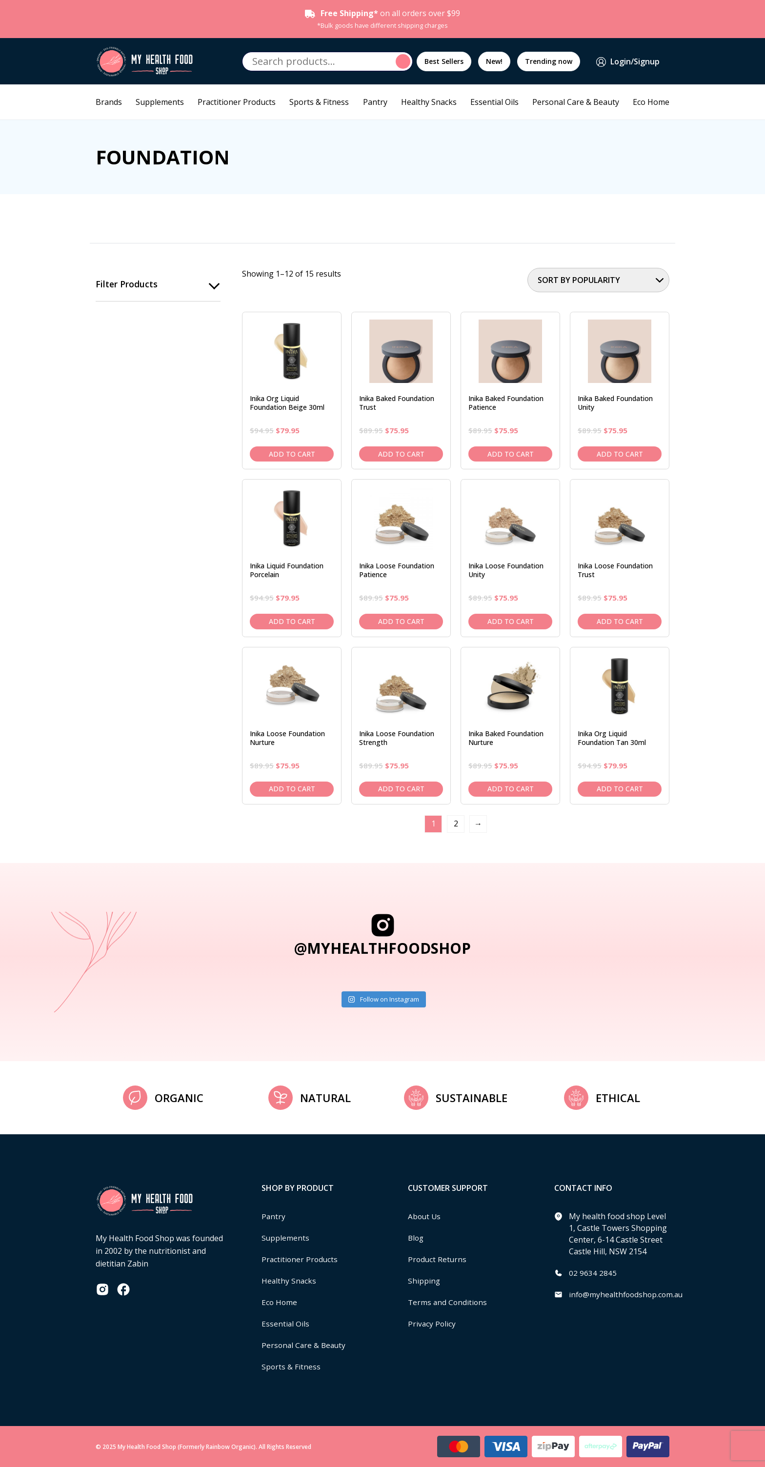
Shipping (424, 1280)
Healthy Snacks (429, 102)
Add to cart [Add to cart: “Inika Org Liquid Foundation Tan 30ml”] (620, 788)
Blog (416, 1237)
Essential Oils (494, 102)
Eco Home (651, 102)
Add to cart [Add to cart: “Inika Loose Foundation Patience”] (401, 621)
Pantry (375, 102)
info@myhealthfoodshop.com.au (628, 1294)
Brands (109, 102)
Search (404, 61)
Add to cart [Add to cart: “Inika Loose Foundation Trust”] (620, 621)
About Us (425, 1216)
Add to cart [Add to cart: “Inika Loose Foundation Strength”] (401, 788)
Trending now (548, 61)
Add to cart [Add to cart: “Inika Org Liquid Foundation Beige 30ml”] (292, 454)
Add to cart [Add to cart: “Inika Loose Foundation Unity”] (510, 621)
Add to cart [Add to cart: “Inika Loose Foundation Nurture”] (292, 788)
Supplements (160, 102)
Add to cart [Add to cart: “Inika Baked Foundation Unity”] (620, 454)
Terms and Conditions (448, 1302)
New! (494, 61)
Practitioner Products (237, 102)
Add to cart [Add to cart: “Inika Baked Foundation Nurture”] (510, 788)
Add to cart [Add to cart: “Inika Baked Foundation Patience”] (510, 454)
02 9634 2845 (593, 1272)
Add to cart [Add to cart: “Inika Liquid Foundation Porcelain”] (292, 621)
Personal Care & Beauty (575, 102)
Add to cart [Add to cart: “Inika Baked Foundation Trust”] (401, 454)
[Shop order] (598, 280)
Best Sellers (443, 61)
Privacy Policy (432, 1323)
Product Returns (438, 1259)
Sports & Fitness (319, 102)
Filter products (127, 284)
